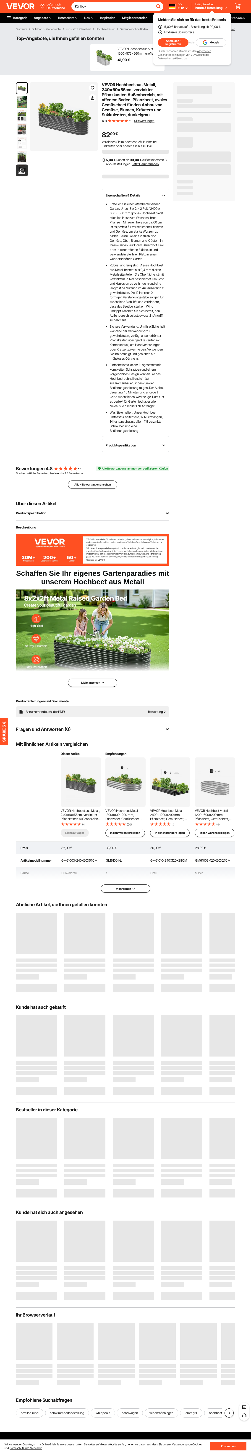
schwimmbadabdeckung (67, 1413)
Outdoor (37, 29)
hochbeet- (216, 1413)
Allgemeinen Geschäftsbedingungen (184, 52)
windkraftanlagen (161, 1413)
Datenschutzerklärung (170, 58)
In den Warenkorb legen (125, 832)
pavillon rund (30, 1413)
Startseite (21, 29)
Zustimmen (228, 1446)
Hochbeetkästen (105, 29)
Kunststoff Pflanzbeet (78, 29)
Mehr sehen (125, 889)
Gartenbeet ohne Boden (134, 29)
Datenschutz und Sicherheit (26, 1448)
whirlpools (103, 1413)
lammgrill (191, 1413)
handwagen (130, 1413)
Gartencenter (53, 29)
